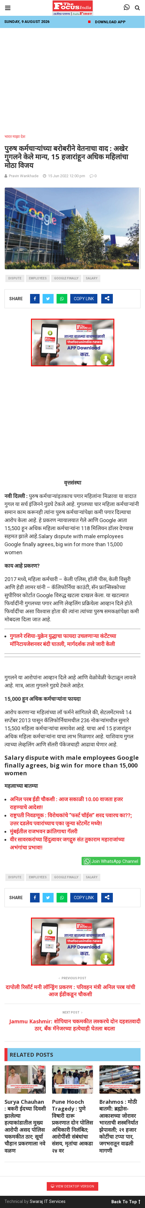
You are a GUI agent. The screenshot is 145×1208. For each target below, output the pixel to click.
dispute (14, 278)
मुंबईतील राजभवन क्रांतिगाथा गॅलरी (43, 831)
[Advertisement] (72, 79)
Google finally (66, 278)
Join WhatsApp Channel (111, 861)
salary (91, 278)
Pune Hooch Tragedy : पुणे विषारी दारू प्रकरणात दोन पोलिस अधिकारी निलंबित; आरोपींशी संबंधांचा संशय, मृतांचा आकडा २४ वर (72, 1126)
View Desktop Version (72, 1186)
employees (38, 278)
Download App (110, 22)
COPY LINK (84, 298)
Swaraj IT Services (48, 1201)
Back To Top (125, 1200)
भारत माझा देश (14, 136)
